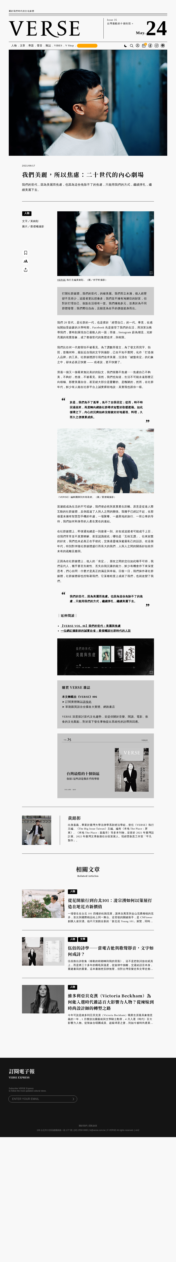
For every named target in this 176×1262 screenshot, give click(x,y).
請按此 (87, 701)
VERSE (61, 280)
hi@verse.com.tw (97, 1130)
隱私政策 (93, 1126)
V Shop (69, 45)
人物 (14, 45)
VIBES (58, 45)
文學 (82, 939)
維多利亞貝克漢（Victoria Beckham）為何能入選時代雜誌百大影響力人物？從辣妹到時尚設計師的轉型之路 (111, 1002)
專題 (31, 45)
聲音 (39, 45)
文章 (22, 45)
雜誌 (48, 45)
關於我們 (83, 1126)
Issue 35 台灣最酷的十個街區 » (120, 22)
